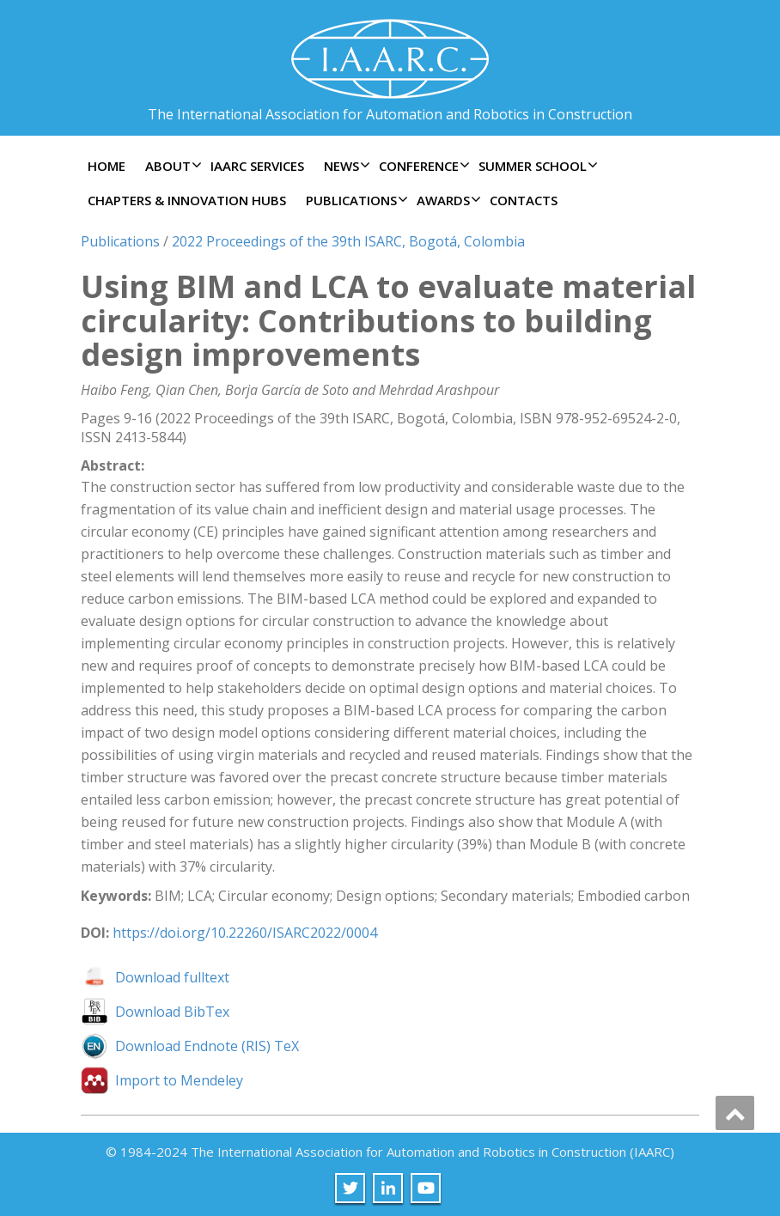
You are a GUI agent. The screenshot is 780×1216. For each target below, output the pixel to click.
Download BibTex (172, 1011)
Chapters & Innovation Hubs (187, 200)
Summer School (536, 165)
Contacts (524, 200)
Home (106, 165)
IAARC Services (257, 165)
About (171, 165)
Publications (355, 200)
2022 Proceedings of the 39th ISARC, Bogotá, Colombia (348, 241)
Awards (447, 200)
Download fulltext (172, 977)
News (345, 165)
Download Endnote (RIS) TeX (207, 1046)
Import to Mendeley (179, 1080)
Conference (422, 165)
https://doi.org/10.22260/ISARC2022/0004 (245, 932)
